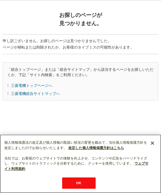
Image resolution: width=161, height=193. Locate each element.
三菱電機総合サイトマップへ (35, 93)
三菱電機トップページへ (31, 85)
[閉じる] (152, 143)
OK (78, 183)
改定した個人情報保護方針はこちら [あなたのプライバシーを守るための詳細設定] (96, 148)
